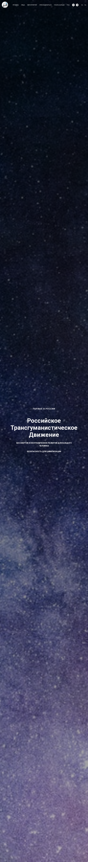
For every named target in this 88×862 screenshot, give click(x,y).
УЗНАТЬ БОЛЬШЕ (59, 5)
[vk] (73, 5)
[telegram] (77, 5)
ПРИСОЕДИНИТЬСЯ (45, 5)
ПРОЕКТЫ (16, 5)
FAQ (68, 5)
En (82, 5)
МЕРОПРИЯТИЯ (32, 5)
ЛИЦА (23, 5)
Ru (85, 5)
